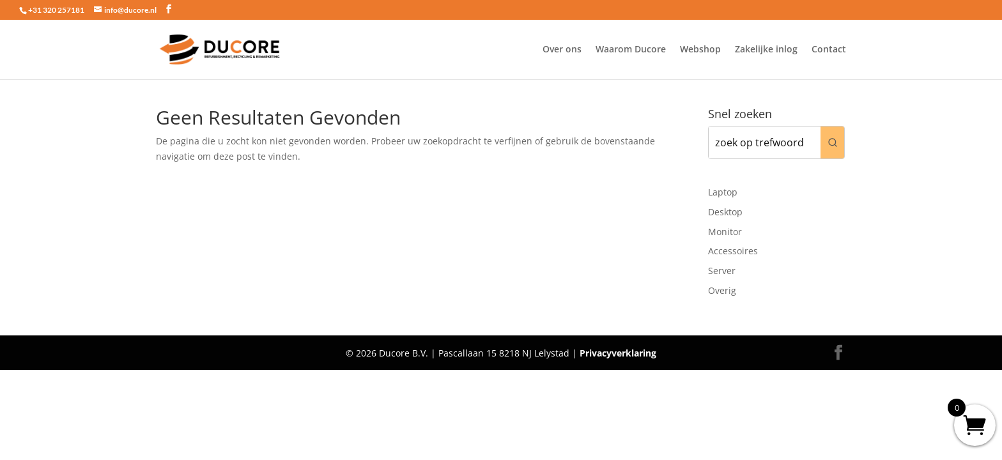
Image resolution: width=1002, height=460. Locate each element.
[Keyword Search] (765, 142)
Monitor (725, 232)
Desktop (725, 212)
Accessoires (733, 251)
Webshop (700, 50)
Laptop (722, 192)
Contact (829, 50)
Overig (722, 290)
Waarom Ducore (631, 50)
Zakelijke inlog (766, 50)
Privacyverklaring (618, 353)
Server (722, 270)
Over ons (562, 50)
